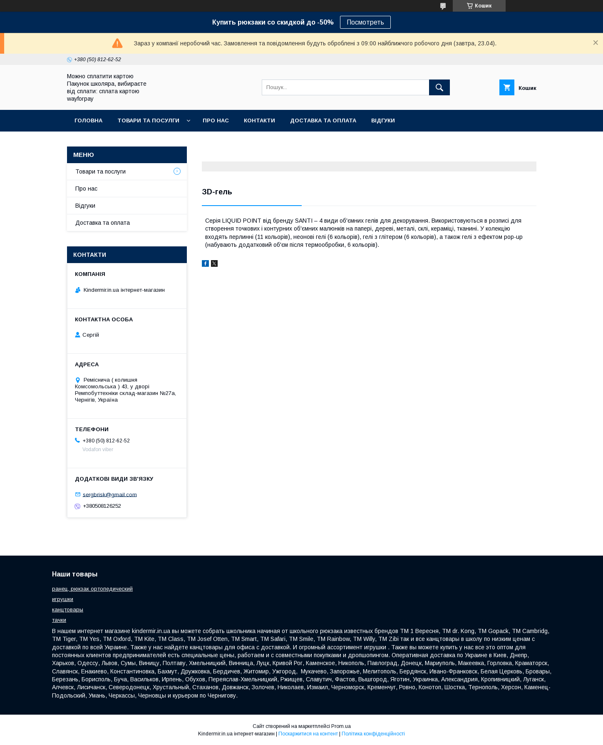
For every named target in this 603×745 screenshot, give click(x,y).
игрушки (62, 599)
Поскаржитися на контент (308, 734)
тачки (59, 620)
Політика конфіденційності (373, 734)
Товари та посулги (148, 120)
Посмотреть (365, 22)
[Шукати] (439, 87)
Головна (88, 120)
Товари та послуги (100, 171)
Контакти (259, 120)
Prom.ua (341, 726)
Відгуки (383, 120)
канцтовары (67, 609)
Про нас (216, 120)
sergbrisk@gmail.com (110, 494)
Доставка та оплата (323, 120)
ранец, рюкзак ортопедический (92, 589)
